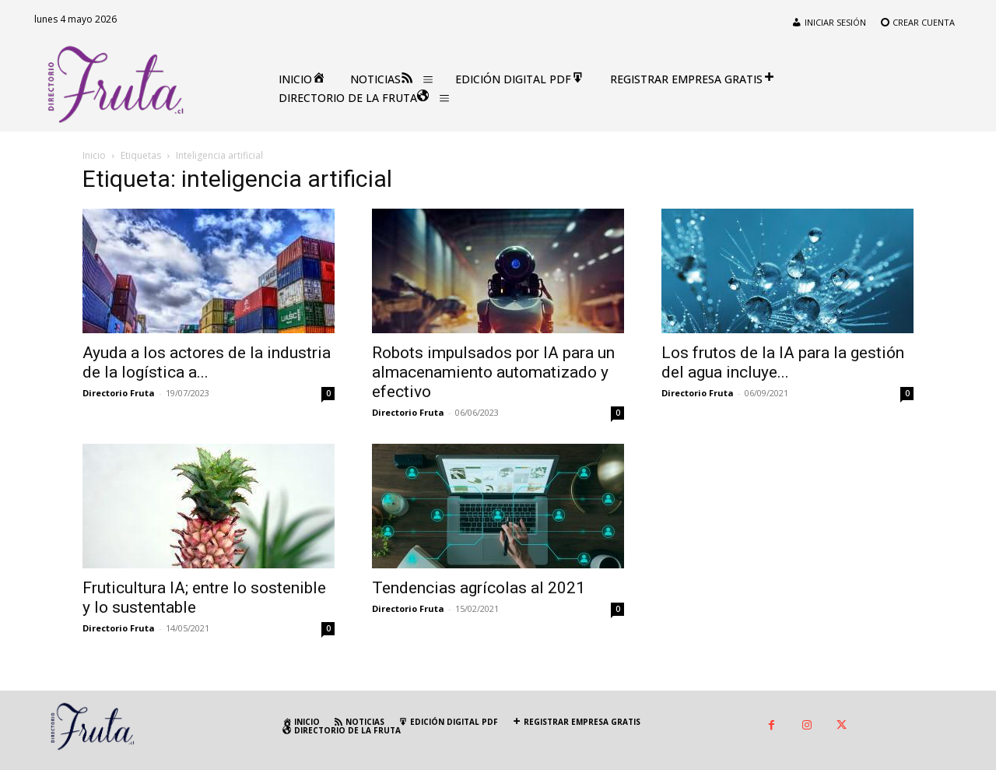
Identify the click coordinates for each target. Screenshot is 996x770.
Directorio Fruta (118, 393)
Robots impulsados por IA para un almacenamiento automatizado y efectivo (493, 372)
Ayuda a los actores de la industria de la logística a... (206, 362)
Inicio (94, 155)
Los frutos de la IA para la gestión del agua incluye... (782, 362)
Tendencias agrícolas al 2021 (478, 587)
